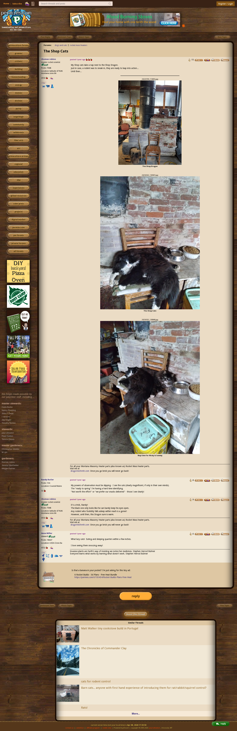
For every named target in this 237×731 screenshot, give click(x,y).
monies (18, 93)
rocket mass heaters (78, 45)
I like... (44, 83)
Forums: (48, 45)
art (18, 148)
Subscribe (17, 4)
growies (18, 53)
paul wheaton (154, 728)
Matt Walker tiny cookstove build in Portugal (109, 628)
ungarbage (18, 117)
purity (18, 109)
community (18, 125)
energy (18, 85)
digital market (18, 220)
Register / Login (225, 4)
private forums (18, 243)
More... (136, 713)
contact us (69, 728)
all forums (18, 251)
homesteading (18, 77)
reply (136, 596)
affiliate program (93, 728)
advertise (80, 728)
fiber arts (18, 140)
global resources (18, 196)
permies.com (18, 227)
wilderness (18, 132)
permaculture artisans (18, 156)
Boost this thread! (135, 614)
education (18, 172)
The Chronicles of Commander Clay (104, 648)
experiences (18, 188)
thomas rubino (48, 59)
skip (18, 180)
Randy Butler (47, 479)
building (18, 69)
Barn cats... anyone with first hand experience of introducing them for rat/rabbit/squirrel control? (143, 687)
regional (19, 164)
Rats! (84, 707)
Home (6, 3)
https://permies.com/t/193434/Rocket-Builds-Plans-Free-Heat (103, 577)
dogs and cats (61, 45)
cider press (18, 204)
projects (19, 212)
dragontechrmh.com (80, 471)
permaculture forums (18, 45)
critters (18, 61)
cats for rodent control (95, 681)
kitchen (18, 101)
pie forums (18, 235)
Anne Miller (46, 533)
